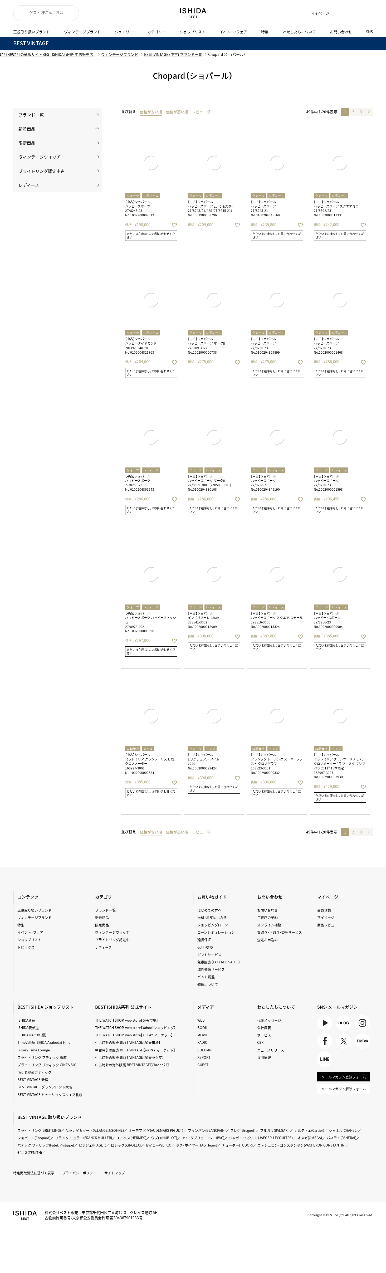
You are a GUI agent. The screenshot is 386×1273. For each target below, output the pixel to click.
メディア (205, 1007)
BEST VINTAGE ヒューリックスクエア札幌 (49, 1094)
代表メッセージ (269, 1020)
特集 (264, 31)
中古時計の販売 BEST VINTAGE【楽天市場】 (127, 1042)
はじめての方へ (209, 910)
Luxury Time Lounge (33, 1049)
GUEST (202, 1064)
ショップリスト (193, 31)
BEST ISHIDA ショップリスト (45, 1007)
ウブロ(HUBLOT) (164, 1137)
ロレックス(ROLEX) (126, 1145)
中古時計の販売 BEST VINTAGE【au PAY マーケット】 (135, 1049)
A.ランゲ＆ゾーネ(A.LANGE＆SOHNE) (95, 1130)
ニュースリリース (270, 1049)
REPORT (204, 1057)
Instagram (362, 1023)
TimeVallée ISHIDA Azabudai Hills (43, 1042)
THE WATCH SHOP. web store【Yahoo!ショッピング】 (135, 1027)
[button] (369, 112)
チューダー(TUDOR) (237, 1145)
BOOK (202, 1027)
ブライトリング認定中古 (41, 171)
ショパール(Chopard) (33, 1137)
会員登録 (324, 910)
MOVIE (202, 1034)
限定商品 (26, 143)
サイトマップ (114, 1172)
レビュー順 (201, 111)
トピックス (26, 947)
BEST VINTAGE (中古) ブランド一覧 (173, 54)
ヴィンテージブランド (82, 31)
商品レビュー (327, 924)
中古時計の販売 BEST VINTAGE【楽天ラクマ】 (129, 1057)
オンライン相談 (269, 924)
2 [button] (353, 111)
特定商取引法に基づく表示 (33, 1172)
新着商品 (26, 129)
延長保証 (204, 939)
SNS (369, 31)
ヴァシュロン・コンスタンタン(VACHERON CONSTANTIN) (301, 1145)
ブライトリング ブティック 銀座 (42, 1057)
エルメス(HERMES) (131, 1137)
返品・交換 (205, 947)
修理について (207, 984)
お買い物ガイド (212, 897)
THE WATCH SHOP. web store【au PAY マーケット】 (134, 1034)
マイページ (320, 13)
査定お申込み (267, 939)
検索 (365, 13)
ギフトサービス (209, 954)
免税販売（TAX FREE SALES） (218, 961)
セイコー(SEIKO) (158, 1145)
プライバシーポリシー (79, 1172)
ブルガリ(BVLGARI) (275, 1130)
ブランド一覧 (31, 114)
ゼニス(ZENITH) (29, 1152)
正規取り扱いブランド (31, 31)
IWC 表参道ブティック (34, 1072)
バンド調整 (206, 976)
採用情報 (264, 1057)
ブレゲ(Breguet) (242, 1130)
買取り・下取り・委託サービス (279, 932)
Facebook (325, 1041)
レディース (28, 185)
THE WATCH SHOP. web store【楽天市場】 (126, 1020)
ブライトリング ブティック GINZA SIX (46, 1064)
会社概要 (264, 1027)
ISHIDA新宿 (26, 1020)
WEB (201, 1020)
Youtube (325, 1023)
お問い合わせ (341, 31)
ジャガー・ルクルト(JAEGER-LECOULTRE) (261, 1137)
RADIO (202, 1042)
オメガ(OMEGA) (309, 1137)
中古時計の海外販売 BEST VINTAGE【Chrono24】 (132, 1064)
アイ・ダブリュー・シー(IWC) (203, 1137)
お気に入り (339, 13)
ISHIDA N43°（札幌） (32, 1034)
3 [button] (361, 111)
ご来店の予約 (267, 917)
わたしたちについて (299, 31)
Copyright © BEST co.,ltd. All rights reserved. (340, 1215)
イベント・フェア (233, 31)
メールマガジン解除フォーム (343, 1088)
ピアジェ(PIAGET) (92, 1145)
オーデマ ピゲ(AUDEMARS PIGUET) (156, 1130)
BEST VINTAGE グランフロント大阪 (44, 1086)
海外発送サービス (211, 969)
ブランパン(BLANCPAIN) (207, 1130)
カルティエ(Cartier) (309, 1130)
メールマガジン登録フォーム (343, 1076)
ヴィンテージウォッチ (39, 157)
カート (352, 13)
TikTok (362, 1041)
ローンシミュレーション (216, 932)
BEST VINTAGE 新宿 (32, 1079)
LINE (325, 1059)
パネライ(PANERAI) (341, 1137)
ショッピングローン (212, 924)
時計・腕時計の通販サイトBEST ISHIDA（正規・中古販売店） (47, 54)
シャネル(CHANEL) (343, 1130)
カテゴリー (156, 31)
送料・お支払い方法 (212, 917)
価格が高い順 (177, 111)
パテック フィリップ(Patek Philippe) (45, 1145)
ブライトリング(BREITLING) (39, 1130)
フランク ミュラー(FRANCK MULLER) (83, 1137)
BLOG (343, 1023)
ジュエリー (124, 31)
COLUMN (204, 1049)
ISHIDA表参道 (28, 1027)
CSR (260, 1042)
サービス (264, 1034)
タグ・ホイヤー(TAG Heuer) (196, 1145)
